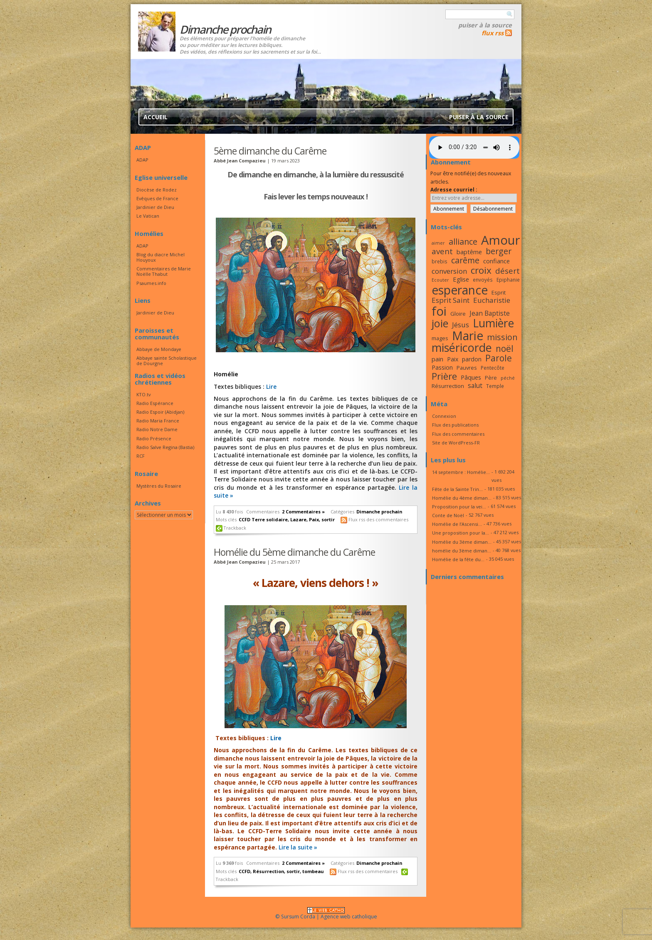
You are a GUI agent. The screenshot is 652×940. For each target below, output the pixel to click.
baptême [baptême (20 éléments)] (469, 252)
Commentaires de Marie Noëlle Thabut (163, 271)
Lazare (298, 519)
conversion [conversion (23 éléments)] (449, 271)
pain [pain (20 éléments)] (437, 359)
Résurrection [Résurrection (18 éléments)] (448, 386)
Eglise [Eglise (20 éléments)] (461, 279)
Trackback (235, 528)
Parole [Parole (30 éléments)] (498, 358)
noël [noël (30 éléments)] (505, 348)
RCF (140, 456)
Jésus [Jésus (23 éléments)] (460, 324)
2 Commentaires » (303, 511)
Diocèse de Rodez (156, 190)
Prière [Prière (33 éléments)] (444, 376)
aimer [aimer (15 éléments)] (438, 243)
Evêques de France (157, 198)
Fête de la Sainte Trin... (457, 489)
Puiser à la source (485, 25)
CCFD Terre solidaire (263, 519)
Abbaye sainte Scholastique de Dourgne (166, 360)
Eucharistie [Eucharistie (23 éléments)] (491, 300)
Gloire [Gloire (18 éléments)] (458, 313)
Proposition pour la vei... (459, 506)
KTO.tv (143, 394)
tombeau (313, 871)
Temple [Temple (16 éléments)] (495, 386)
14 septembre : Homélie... (461, 472)
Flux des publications (455, 425)
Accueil (155, 117)
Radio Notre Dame (157, 429)
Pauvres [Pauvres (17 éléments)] (467, 367)
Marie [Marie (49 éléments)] (467, 336)
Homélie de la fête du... (458, 559)
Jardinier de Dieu (155, 207)
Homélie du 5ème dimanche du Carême (294, 552)
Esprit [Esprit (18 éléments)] (498, 292)
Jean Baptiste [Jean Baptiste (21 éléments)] (489, 313)
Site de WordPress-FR (456, 442)
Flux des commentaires (458, 434)
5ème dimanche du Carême (270, 150)
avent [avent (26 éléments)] (442, 251)
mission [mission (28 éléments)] (502, 337)
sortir (328, 519)
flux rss (493, 33)
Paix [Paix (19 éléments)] (452, 359)
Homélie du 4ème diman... (461, 498)
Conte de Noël (448, 515)
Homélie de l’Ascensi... (457, 524)
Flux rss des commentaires (378, 519)
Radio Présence (153, 438)
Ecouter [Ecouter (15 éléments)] (440, 280)
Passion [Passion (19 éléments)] (442, 367)
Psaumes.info (151, 283)
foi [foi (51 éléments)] (439, 311)
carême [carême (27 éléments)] (465, 260)
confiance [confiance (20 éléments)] (496, 261)
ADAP (142, 160)
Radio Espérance (154, 403)
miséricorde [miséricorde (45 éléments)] (462, 347)
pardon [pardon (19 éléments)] (472, 359)
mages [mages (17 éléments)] (440, 338)
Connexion (444, 416)
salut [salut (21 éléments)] (475, 385)
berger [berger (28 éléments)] (498, 251)
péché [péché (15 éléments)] (508, 378)
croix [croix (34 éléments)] (481, 270)
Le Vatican (147, 216)
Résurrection (268, 871)
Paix (314, 519)
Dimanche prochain (379, 511)
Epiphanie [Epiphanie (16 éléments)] (508, 279)
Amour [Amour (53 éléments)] (500, 240)
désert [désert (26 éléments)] (507, 270)
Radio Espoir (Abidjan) (160, 412)
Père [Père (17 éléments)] (491, 377)
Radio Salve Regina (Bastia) (165, 447)
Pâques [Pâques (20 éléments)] (471, 377)
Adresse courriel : (453, 189)
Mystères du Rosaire (158, 486)
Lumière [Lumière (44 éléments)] (493, 323)
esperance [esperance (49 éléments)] (460, 290)
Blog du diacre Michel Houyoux (160, 257)
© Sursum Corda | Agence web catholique (326, 914)
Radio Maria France (157, 420)
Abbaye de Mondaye (158, 349)
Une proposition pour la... (460, 533)
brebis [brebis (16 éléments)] (439, 261)
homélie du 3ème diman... (461, 550)
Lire (271, 386)
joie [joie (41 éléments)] (440, 323)
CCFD (244, 871)
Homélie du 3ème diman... (461, 542)
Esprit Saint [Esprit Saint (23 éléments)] (450, 300)
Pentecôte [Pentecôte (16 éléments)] (492, 367)
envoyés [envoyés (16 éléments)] (483, 279)
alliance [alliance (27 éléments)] (463, 241)
